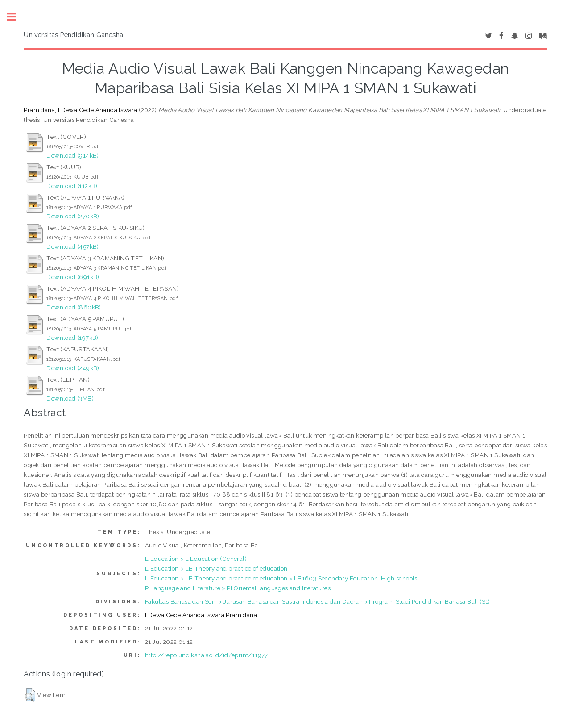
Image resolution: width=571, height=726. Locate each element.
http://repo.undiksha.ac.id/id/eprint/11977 (206, 655)
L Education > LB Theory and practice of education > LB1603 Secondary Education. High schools (281, 578)
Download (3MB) (70, 398)
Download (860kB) (73, 307)
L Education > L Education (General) (196, 558)
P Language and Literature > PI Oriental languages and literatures (238, 588)
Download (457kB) (72, 246)
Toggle (16, 16)
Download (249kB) (72, 367)
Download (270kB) (72, 216)
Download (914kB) (72, 155)
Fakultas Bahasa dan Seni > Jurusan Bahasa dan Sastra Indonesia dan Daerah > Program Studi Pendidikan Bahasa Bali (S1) (317, 601)
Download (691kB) (72, 276)
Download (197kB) (72, 337)
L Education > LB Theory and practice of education (216, 568)
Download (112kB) (71, 185)
